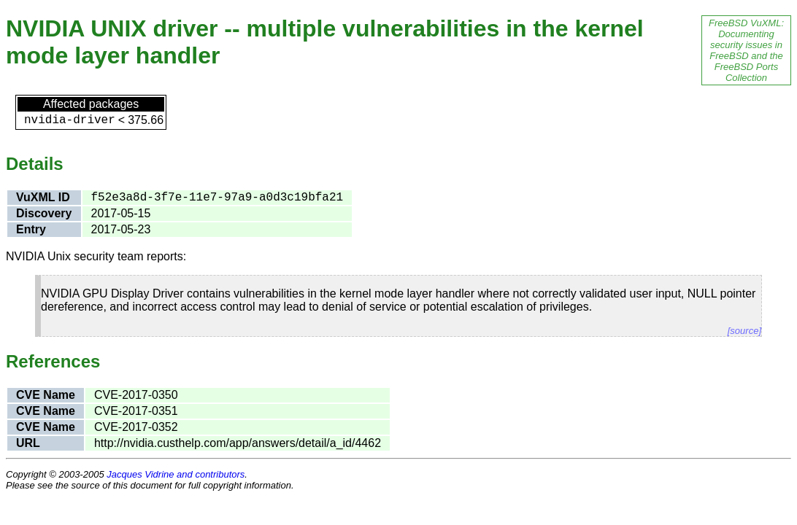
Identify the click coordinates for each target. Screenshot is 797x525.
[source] (744, 330)
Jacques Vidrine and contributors (176, 474)
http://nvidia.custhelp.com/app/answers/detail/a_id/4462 (237, 443)
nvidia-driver (69, 120)
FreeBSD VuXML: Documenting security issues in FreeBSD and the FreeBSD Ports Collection (746, 50)
